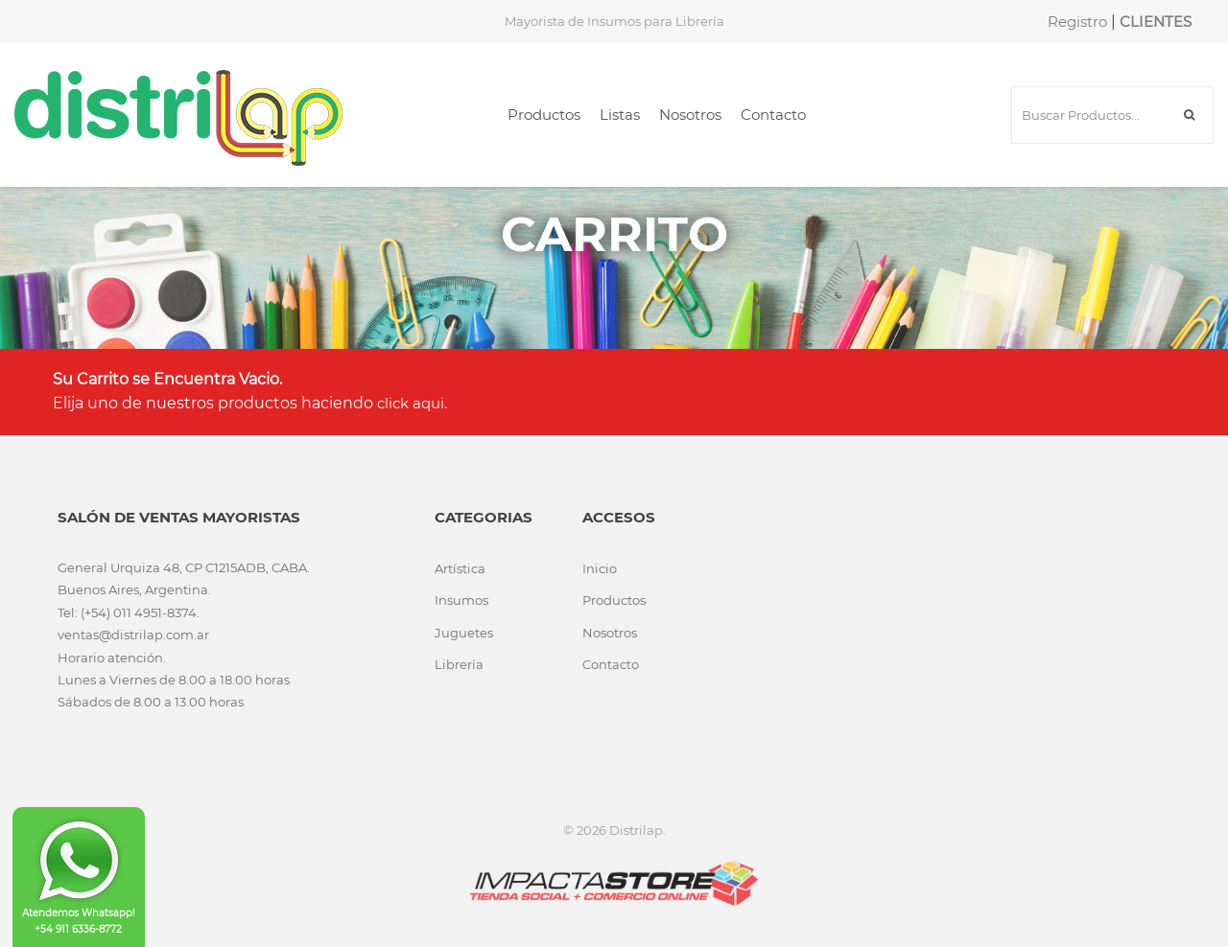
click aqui (410, 403)
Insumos (461, 600)
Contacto (773, 114)
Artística (460, 568)
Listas (620, 114)
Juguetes (464, 632)
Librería (459, 664)
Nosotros (690, 114)
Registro (1077, 21)
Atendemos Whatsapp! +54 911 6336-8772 (78, 876)
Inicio (599, 568)
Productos (544, 114)
